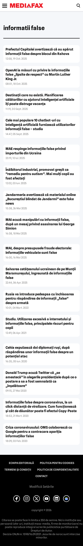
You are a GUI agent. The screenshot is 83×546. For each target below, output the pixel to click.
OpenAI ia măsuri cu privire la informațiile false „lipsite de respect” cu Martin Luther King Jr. (38, 74)
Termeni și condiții (17, 469)
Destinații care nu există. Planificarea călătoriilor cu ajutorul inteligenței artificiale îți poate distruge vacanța (40, 99)
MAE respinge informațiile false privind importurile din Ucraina (36, 151)
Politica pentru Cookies (57, 463)
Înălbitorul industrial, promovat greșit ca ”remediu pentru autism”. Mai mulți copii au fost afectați (40, 174)
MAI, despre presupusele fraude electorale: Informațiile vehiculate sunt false (39, 250)
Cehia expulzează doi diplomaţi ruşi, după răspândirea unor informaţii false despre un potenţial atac (39, 352)
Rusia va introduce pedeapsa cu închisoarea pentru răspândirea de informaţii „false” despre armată (40, 298)
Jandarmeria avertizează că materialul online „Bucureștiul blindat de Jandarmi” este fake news (41, 199)
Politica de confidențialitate (58, 469)
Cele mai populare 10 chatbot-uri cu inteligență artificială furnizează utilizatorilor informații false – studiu (40, 124)
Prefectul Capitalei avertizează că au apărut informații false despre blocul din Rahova (39, 51)
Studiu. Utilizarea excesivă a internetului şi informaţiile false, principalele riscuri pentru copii (40, 323)
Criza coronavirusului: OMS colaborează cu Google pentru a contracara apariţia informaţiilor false (39, 431)
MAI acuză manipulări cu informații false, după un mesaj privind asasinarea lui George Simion (40, 224)
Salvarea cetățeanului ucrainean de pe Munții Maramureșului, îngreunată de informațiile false (41, 273)
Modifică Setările (41, 486)
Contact (41, 476)
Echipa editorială (21, 463)
